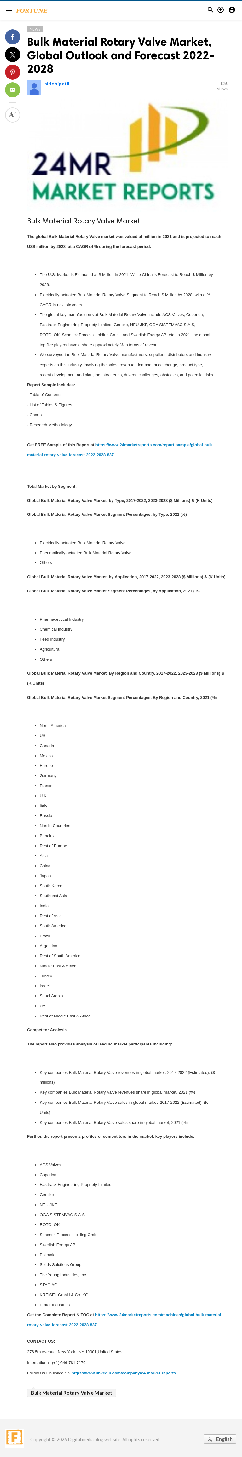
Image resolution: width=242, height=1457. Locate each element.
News (35, 29)
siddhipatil (56, 83)
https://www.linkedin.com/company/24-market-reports (124, 1373)
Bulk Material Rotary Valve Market (71, 1393)
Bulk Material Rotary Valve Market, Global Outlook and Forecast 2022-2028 (121, 55)
